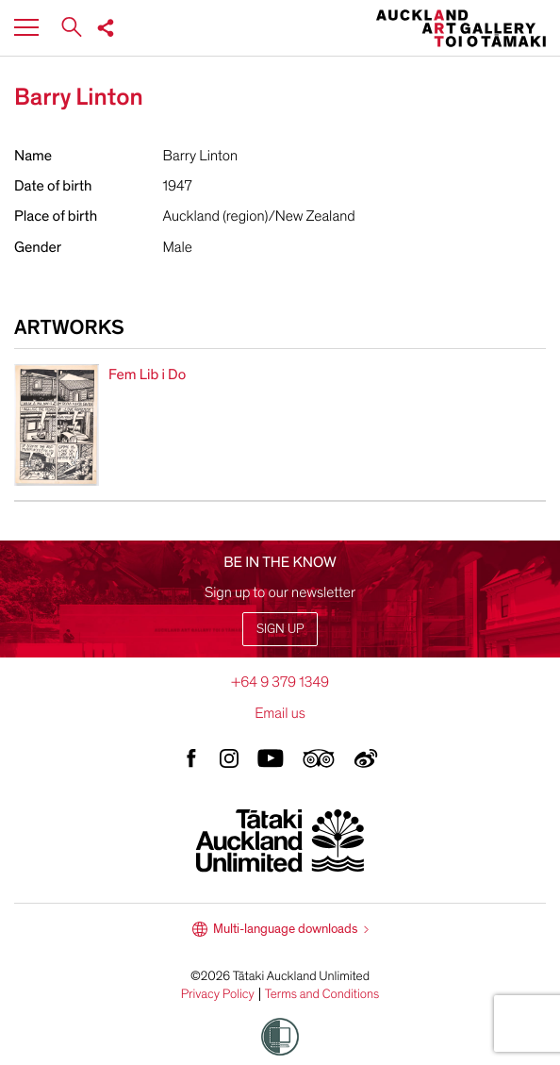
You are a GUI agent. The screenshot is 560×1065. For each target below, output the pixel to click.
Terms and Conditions (322, 994)
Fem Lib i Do (147, 374)
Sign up (280, 629)
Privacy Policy (218, 994)
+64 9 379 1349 (280, 682)
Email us (280, 713)
